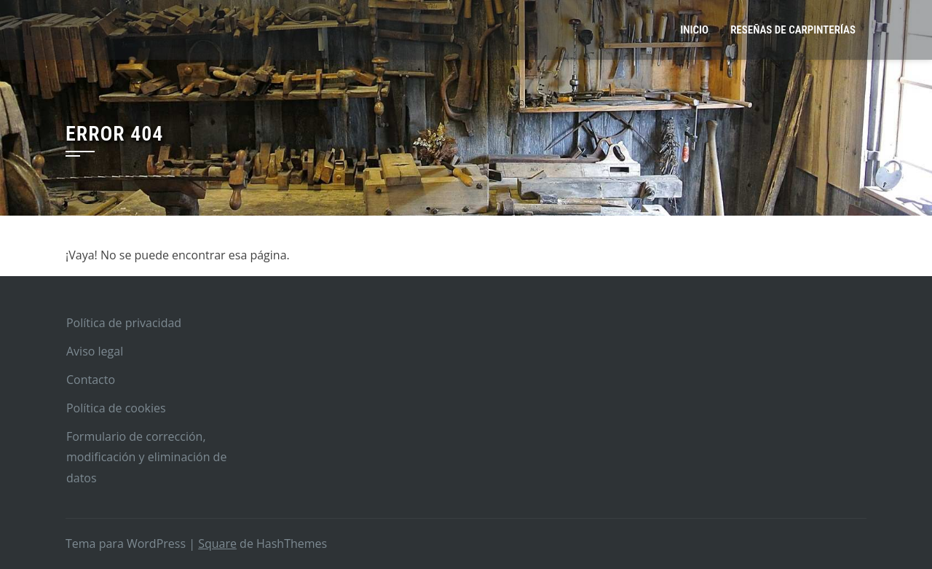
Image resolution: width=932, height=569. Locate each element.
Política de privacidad (123, 323)
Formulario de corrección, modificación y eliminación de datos (146, 457)
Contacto (90, 380)
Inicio (694, 29)
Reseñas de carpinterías (793, 29)
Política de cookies (116, 408)
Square (217, 543)
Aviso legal (94, 351)
